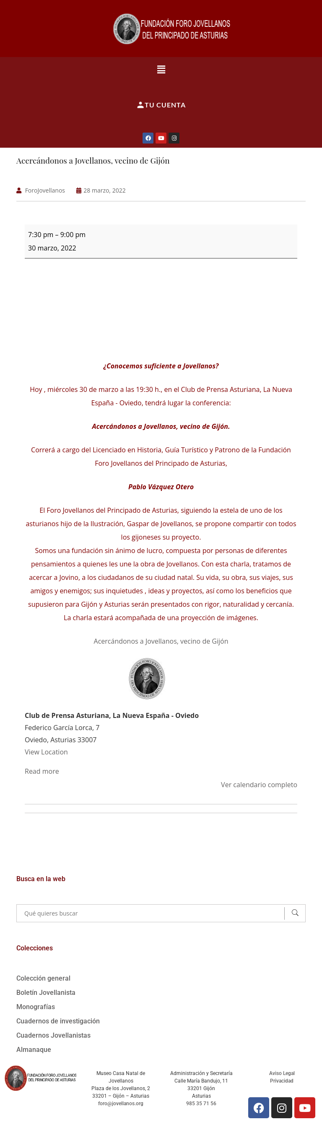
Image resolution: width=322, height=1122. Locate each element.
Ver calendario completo (259, 784)
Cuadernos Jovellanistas (53, 1035)
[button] (161, 69)
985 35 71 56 (201, 1103)
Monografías (35, 1006)
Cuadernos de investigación (58, 1021)
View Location (46, 751)
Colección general (43, 978)
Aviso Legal (282, 1073)
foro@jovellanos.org (120, 1103)
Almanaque (33, 1049)
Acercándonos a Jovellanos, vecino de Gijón (93, 160)
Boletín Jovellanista (45, 992)
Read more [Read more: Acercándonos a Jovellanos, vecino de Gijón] (42, 770)
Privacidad (281, 1080)
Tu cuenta (161, 105)
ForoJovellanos (45, 190)
